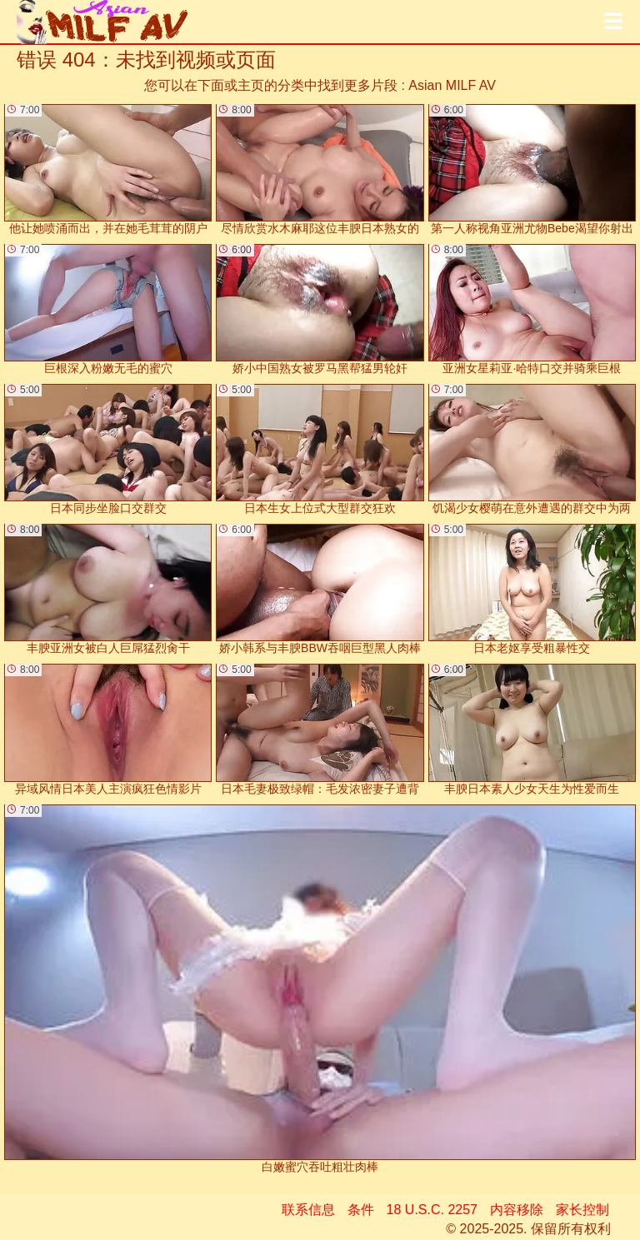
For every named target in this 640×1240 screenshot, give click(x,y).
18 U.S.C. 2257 (432, 1210)
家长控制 (582, 1210)
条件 (361, 1210)
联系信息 (308, 1210)
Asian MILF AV (452, 85)
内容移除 (516, 1210)
